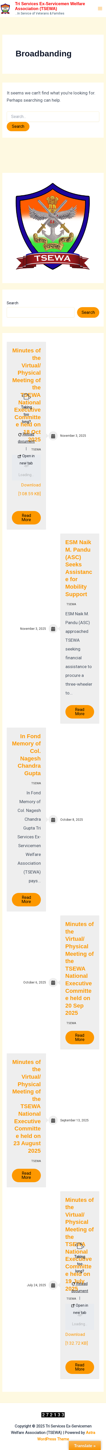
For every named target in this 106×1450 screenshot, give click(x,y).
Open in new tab (26, 459)
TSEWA (71, 604)
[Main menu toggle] (100, 8)
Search (12, 303)
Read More (26, 517)
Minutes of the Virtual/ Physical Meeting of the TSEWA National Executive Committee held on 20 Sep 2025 (79, 968)
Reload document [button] (26, 437)
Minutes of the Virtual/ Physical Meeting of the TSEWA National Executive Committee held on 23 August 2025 (26, 1106)
